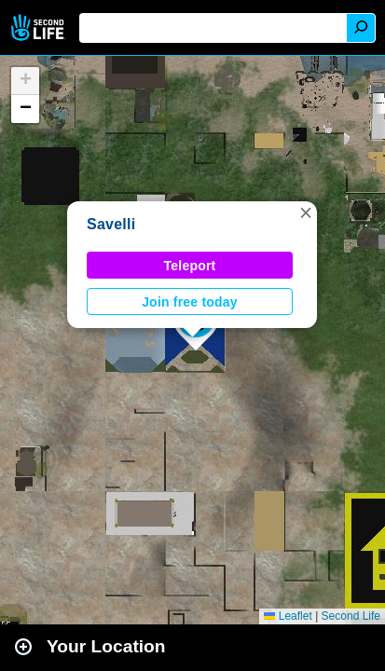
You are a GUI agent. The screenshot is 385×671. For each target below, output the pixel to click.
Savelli (111, 224)
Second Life (39, 27)
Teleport (190, 265)
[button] (306, 212)
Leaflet (287, 616)
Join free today (190, 301)
